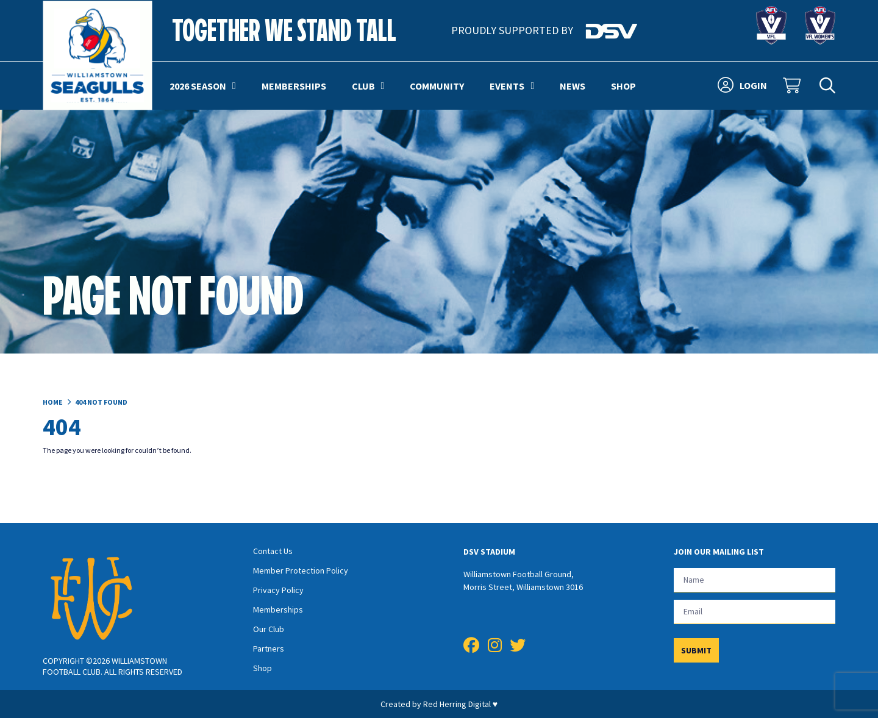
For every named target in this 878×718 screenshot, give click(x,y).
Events (512, 86)
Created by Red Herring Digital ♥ (439, 703)
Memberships (294, 86)
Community (437, 86)
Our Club (268, 629)
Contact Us (273, 551)
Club (368, 86)
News (572, 86)
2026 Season (203, 86)
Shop (623, 86)
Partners (268, 648)
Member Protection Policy (300, 570)
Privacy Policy (278, 590)
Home (53, 402)
